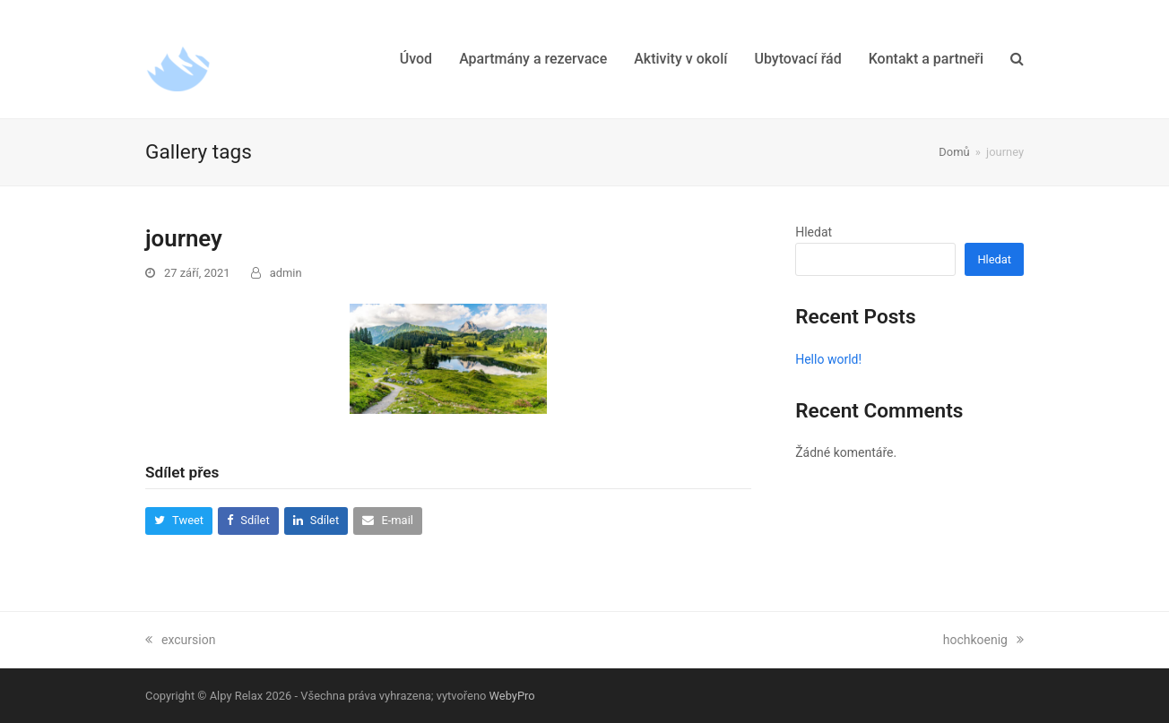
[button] (1017, 59)
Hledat (813, 232)
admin (286, 273)
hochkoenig (983, 640)
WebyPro (512, 695)
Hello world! (828, 359)
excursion (180, 640)
